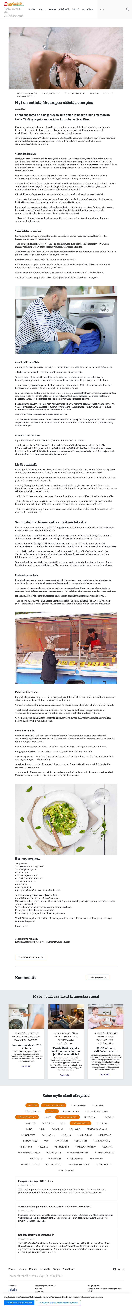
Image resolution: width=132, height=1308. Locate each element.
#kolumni (43, 1147)
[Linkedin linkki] (119, 1271)
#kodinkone (98, 1105)
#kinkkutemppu (66, 1170)
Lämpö (75, 9)
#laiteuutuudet (32, 1111)
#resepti (107, 93)
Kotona (52, 9)
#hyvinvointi (90, 1117)
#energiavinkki (20, 1036)
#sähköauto (96, 1158)
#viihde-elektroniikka (97, 1111)
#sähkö (28, 1129)
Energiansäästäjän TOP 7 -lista (35, 1181)
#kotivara (107, 1147)
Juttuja (42, 9)
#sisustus (57, 1129)
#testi (42, 1129)
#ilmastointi (102, 1123)
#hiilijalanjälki (54, 1164)
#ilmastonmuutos (104, 1152)
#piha (62, 1123)
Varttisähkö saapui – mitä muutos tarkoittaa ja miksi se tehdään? (55, 1206)
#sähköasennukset (85, 1147)
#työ (46, 1141)
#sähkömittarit (105, 1039)
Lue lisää (25, 1066)
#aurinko (66, 1135)
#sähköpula (48, 1135)
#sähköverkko (104, 1043)
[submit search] (127, 9)
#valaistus (48, 1123)
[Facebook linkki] (114, 1271)
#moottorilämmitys (77, 1152)
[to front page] (14, 3)
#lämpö (32, 1039)
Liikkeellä (64, 9)
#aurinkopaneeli (101, 1141)
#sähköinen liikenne (79, 1164)
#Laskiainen (54, 1158)
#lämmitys (20, 1039)
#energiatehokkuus (75, 93)
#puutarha (74, 1129)
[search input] (114, 9)
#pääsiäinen (61, 1141)
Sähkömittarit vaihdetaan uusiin (36, 1234)
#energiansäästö (50, 93)
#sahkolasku (66, 1039)
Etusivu (32, 9)
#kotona (94, 93)
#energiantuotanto (66, 1033)
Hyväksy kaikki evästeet (19, 1302)
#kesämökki (25, 1147)
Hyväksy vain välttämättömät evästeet (58, 1302)
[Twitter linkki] (122, 1271)
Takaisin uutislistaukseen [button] (31, 957)
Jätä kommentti (98, 977)
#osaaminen (80, 1141)
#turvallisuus (71, 1111)
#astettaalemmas (27, 93)
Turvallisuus (88, 9)
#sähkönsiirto (103, 1164)
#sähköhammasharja (29, 1152)
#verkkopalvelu (30, 1164)
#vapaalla (108, 1117)
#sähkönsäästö (25, 96)
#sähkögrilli (54, 1152)
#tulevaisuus (65, 1043)
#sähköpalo (104, 1135)
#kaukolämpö (28, 1135)
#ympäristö (36, 1158)
